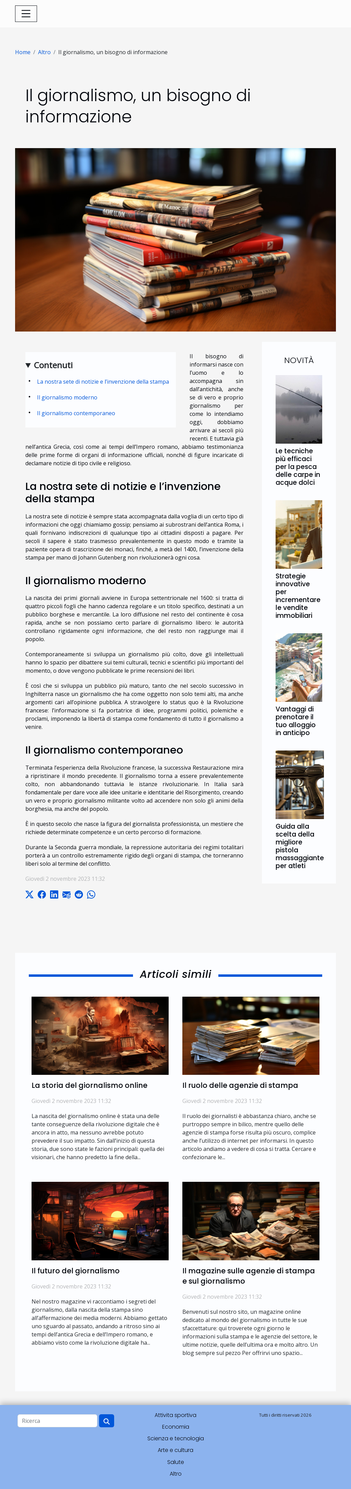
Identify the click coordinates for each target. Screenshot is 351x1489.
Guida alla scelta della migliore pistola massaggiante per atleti (300, 846)
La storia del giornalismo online (89, 1085)
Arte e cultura (175, 1450)
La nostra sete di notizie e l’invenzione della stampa (103, 381)
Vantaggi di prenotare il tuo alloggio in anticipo (296, 721)
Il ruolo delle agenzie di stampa (240, 1085)
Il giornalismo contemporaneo (76, 413)
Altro (44, 52)
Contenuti (53, 365)
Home (23, 52)
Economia (175, 1427)
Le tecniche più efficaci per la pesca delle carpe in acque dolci (298, 466)
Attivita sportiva (175, 1415)
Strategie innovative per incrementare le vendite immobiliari (298, 596)
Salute (175, 1462)
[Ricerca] (57, 1420)
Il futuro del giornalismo (76, 1271)
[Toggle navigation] (26, 13)
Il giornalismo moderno (67, 397)
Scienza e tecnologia (175, 1438)
